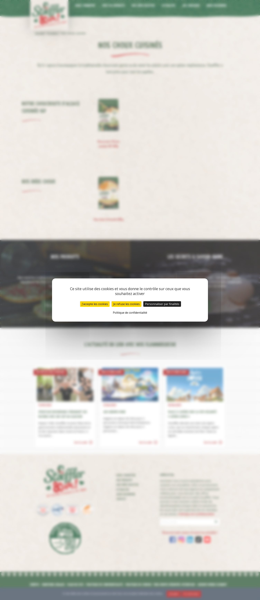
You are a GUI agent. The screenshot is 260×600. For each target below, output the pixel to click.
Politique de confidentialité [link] (130, 313)
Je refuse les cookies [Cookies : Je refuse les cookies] (126, 304)
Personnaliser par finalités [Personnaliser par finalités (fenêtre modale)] (162, 304)
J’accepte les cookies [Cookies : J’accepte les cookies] (95, 304)
